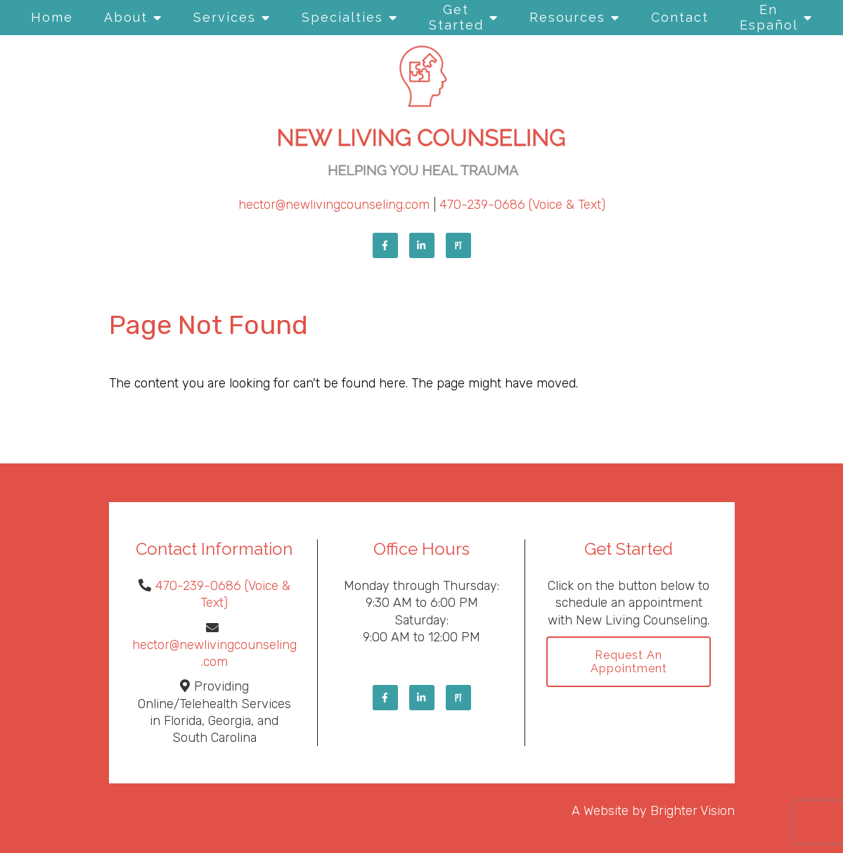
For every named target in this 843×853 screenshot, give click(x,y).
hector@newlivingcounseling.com (334, 204)
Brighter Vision (692, 811)
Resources (567, 17)
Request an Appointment (629, 661)
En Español (769, 17)
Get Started (456, 17)
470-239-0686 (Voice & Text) (522, 204)
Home (52, 17)
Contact (680, 17)
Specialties (342, 17)
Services (224, 17)
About (126, 17)
